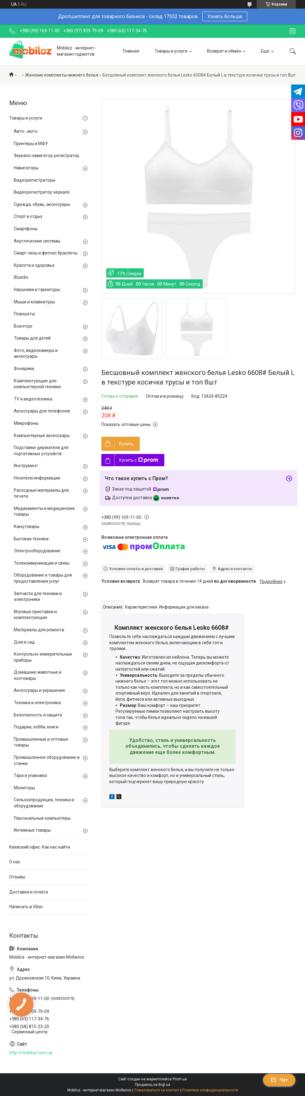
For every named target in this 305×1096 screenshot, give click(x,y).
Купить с (138, 460)
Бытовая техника (31, 538)
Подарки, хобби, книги (36, 726)
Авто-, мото (25, 131)
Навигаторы (26, 167)
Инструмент (26, 465)
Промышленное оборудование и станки (47, 760)
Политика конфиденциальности (210, 1090)
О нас (14, 861)
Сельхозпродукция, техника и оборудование (44, 802)
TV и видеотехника (33, 398)
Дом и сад (24, 642)
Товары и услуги (170, 51)
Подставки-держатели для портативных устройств (41, 450)
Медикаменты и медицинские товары (44, 511)
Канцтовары (26, 526)
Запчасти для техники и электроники (38, 596)
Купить (126, 443)
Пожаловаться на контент (156, 1090)
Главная (131, 51)
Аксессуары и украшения (39, 690)
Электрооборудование (37, 550)
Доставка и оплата (28, 891)
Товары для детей (32, 338)
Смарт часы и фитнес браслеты (45, 252)
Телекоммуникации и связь (42, 563)
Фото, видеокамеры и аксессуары (36, 353)
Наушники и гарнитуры (37, 289)
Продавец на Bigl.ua (152, 1084)
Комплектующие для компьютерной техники (37, 383)
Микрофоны (26, 423)
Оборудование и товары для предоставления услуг (43, 578)
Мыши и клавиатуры (34, 301)
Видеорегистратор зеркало (42, 192)
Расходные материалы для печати (41, 493)
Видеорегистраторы (34, 180)
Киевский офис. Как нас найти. (40, 847)
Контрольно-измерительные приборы (43, 657)
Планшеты (24, 313)
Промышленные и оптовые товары (41, 742)
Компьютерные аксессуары (42, 435)
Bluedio (21, 277)
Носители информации (37, 477)
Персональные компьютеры (42, 818)
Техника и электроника (37, 702)
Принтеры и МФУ (31, 143)
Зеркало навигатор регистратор (46, 155)
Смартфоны (25, 228)
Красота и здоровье (34, 265)
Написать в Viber (26, 906)
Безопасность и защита (38, 714)
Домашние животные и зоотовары (37, 675)
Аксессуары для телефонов (42, 410)
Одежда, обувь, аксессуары (42, 204)
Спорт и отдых (28, 216)
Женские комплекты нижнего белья (61, 75)
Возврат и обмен (224, 51)
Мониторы (24, 787)
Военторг (23, 326)
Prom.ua (180, 1079)
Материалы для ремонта (39, 629)
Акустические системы (37, 241)
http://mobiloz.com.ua (30, 1052)
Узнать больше (224, 16)
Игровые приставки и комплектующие (35, 614)
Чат (279, 1080)
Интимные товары (32, 830)
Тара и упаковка (30, 775)
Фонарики (24, 368)
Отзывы (17, 876)
